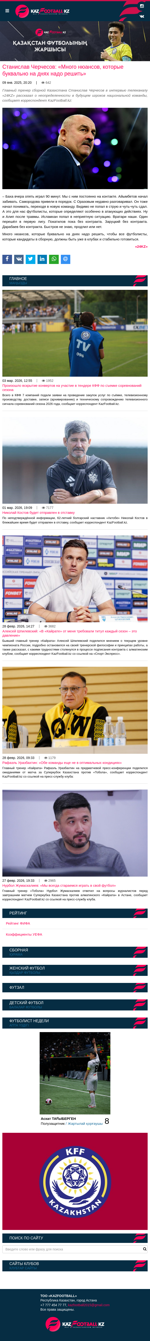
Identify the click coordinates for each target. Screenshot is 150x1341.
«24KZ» (141, 246)
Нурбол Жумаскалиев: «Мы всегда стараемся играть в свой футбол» (59, 885)
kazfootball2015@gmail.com (89, 1305)
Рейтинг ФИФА (18, 923)
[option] (75, 41)
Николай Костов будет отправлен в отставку (38, 513)
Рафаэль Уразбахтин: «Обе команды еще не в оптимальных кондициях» (62, 763)
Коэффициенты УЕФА (24, 934)
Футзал (16, 988)
